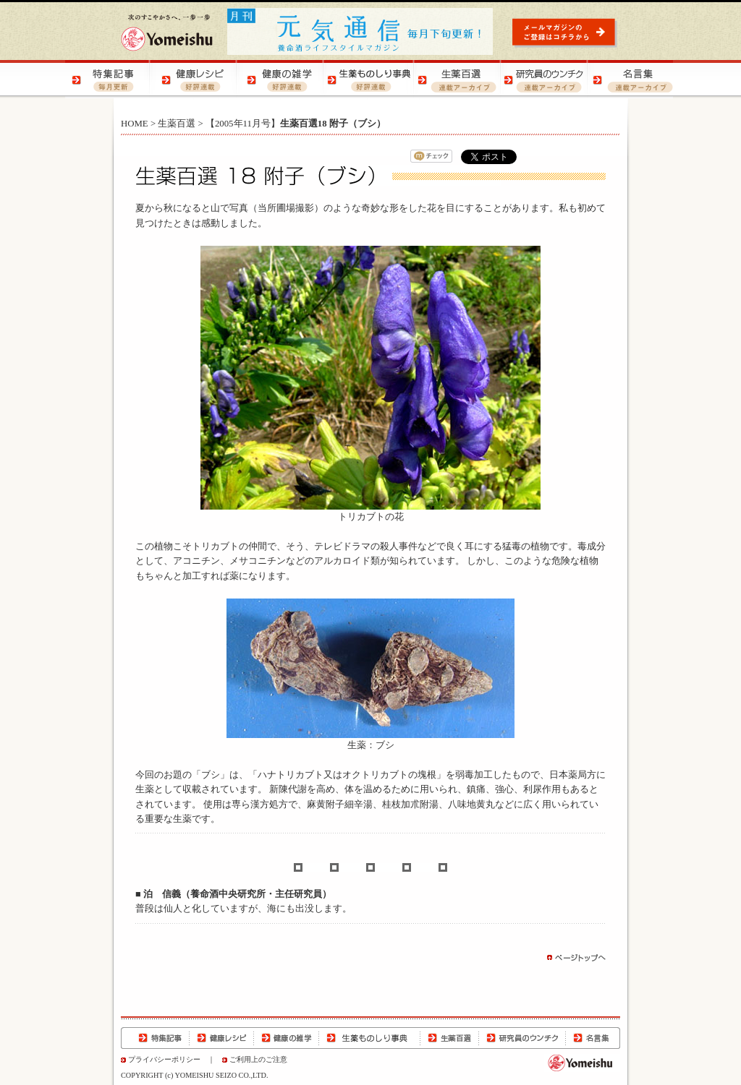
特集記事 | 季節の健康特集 (108, 79)
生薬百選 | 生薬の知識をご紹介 (455, 79)
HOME (134, 124)
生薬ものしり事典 (369, 1038)
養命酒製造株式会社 (167, 32)
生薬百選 (176, 124)
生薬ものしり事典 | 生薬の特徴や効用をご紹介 (369, 79)
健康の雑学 (286, 1038)
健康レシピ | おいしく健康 (195, 79)
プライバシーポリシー (164, 1059)
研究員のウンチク (521, 1038)
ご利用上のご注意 (258, 1059)
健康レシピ (222, 1038)
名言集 (592, 1038)
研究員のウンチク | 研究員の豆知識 (542, 79)
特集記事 (155, 1038)
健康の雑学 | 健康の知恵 (282, 79)
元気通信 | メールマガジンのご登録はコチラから (566, 32)
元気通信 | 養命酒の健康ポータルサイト (361, 31)
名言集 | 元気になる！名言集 (629, 79)
